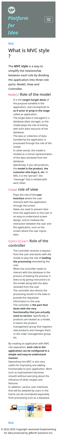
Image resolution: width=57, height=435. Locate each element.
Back (11, 43)
